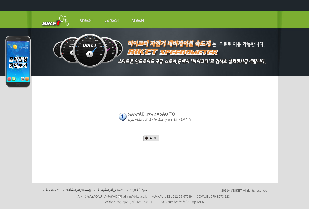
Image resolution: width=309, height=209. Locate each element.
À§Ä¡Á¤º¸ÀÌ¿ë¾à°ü (110, 190)
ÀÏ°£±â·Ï (137, 21)
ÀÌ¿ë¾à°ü (53, 190)
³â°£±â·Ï (86, 21)
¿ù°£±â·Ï (112, 21)
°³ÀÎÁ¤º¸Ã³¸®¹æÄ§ (78, 190)
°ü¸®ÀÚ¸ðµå (138, 190)
